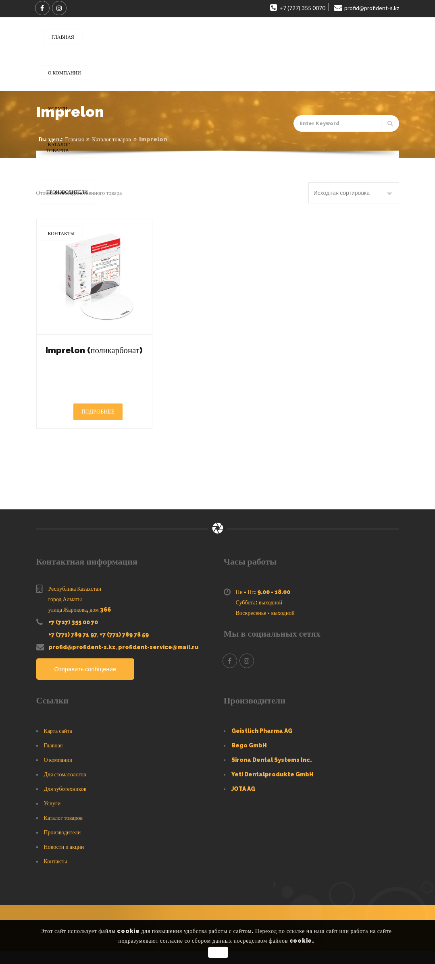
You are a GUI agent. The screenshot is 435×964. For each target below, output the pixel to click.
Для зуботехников (65, 802)
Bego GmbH (249, 758)
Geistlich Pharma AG (261, 744)
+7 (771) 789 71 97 (72, 648)
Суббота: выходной (259, 615)
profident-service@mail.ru (158, 660)
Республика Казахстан (75, 602)
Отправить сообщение (88, 683)
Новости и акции (64, 860)
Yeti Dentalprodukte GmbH (272, 787)
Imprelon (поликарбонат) (94, 356)
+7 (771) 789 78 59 (124, 648)
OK (218, 952)
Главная (74, 139)
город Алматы (65, 612)
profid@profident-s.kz (81, 660)
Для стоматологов (65, 787)
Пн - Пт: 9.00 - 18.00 (263, 605)
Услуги (52, 816)
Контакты (55, 874)
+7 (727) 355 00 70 (73, 635)
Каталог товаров (111, 139)
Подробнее (97, 425)
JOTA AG (243, 802)
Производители (62, 845)
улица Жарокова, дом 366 (79, 623)
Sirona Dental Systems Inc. (271, 773)
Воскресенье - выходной (265, 626)
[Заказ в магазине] (353, 192)
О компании (58, 773)
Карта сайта (58, 744)
